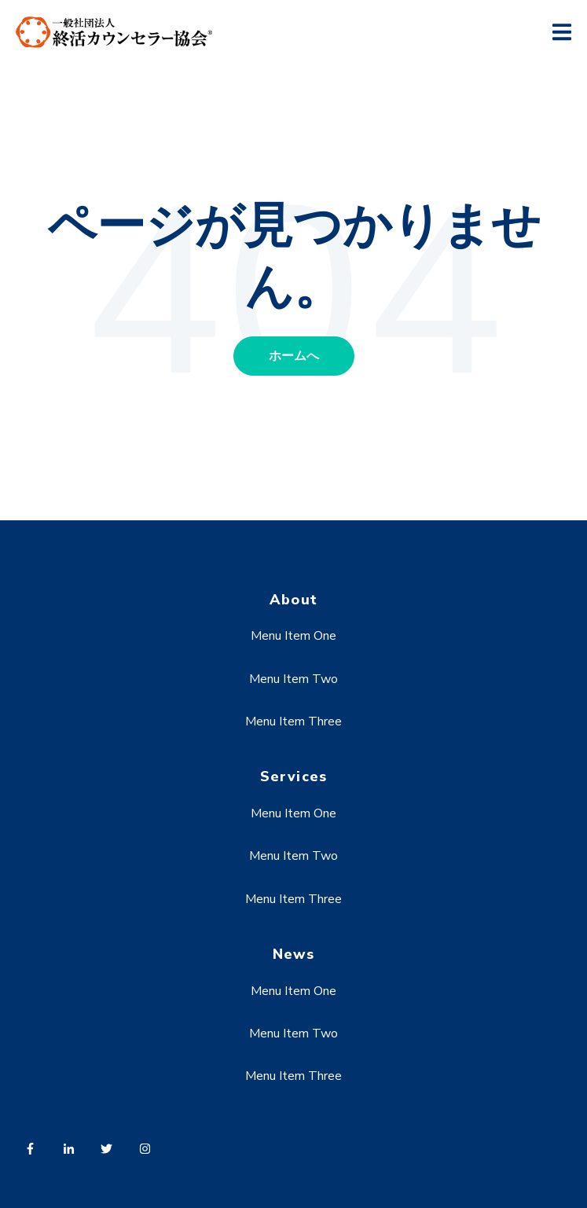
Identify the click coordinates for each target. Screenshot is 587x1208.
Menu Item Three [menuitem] (293, 721)
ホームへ (294, 356)
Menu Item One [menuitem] (293, 635)
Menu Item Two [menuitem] (293, 679)
